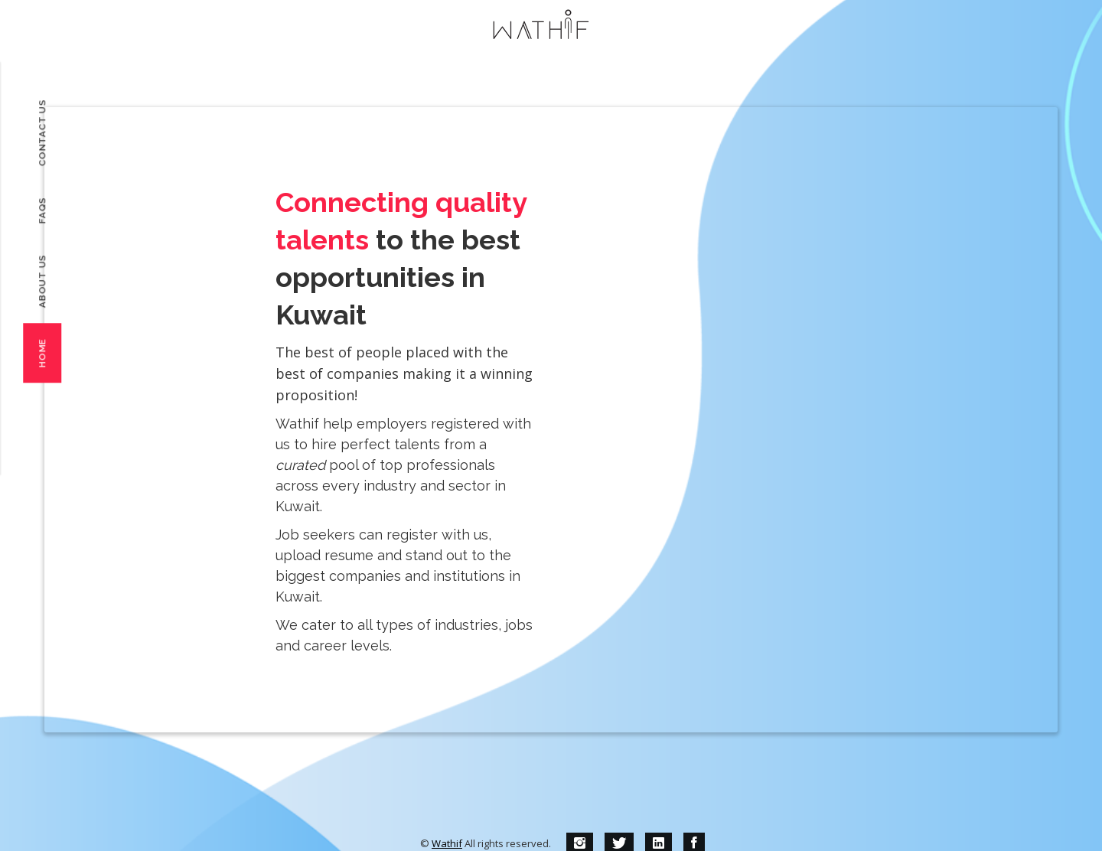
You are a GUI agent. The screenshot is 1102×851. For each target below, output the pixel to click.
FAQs (42, 210)
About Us (42, 281)
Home (42, 352)
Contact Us (42, 133)
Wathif (447, 843)
